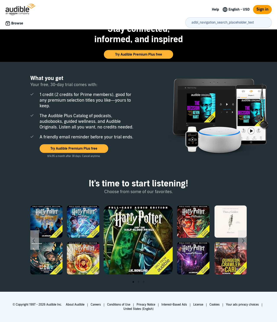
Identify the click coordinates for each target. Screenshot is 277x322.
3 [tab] (144, 282)
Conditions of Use (118, 304)
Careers (96, 304)
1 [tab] (133, 282)
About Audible (75, 304)
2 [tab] (138, 282)
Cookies (214, 304)
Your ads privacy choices (242, 304)
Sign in (262, 9)
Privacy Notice (146, 304)
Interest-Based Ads (174, 304)
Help (215, 9)
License (198, 304)
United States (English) (138, 309)
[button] (138, 54)
